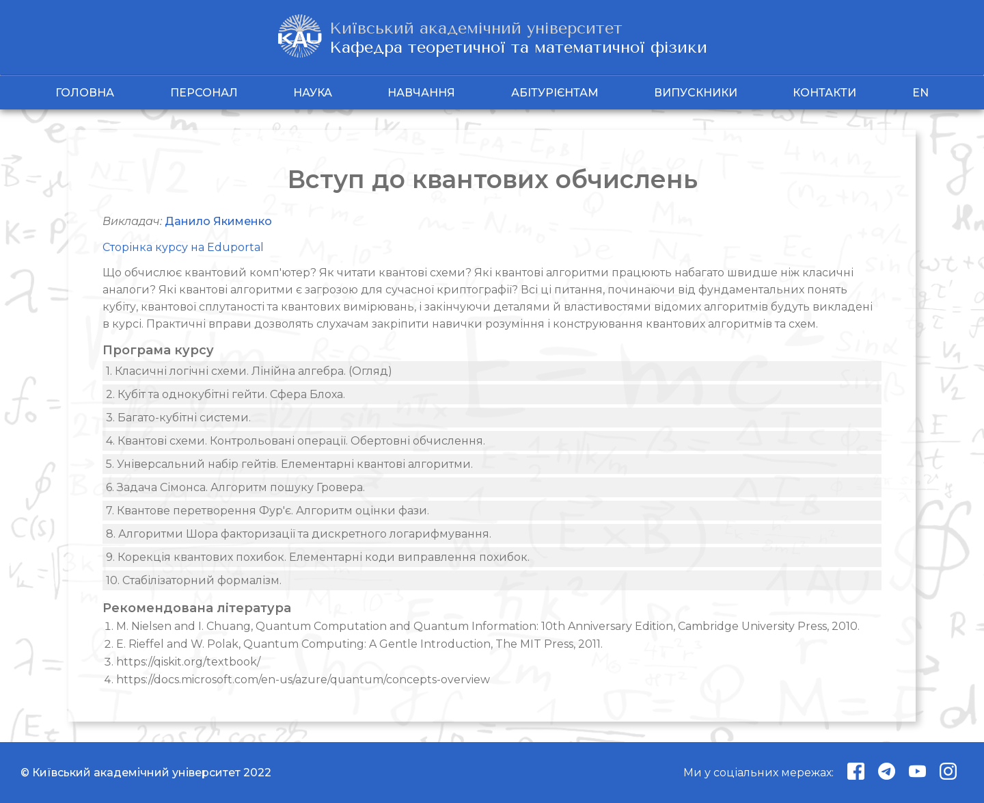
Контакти (824, 92)
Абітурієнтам (555, 92)
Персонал (204, 92)
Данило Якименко (218, 221)
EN (920, 92)
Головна (84, 92)
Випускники (695, 92)
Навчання (421, 92)
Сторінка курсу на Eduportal (183, 247)
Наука (312, 92)
